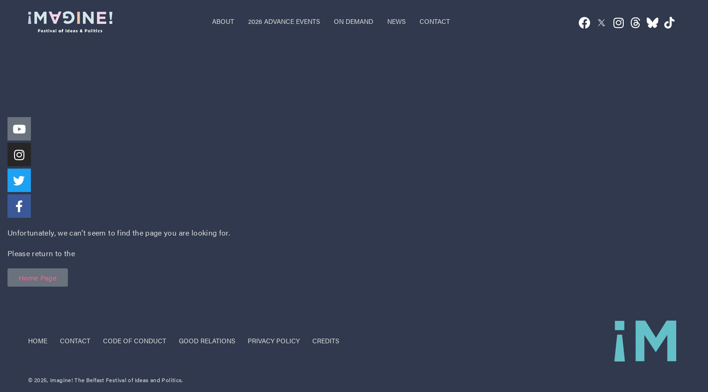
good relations (207, 340)
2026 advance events (284, 21)
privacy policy (274, 340)
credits (325, 340)
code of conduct (134, 340)
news (396, 21)
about (223, 21)
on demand (353, 21)
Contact (75, 340)
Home (37, 340)
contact (435, 21)
